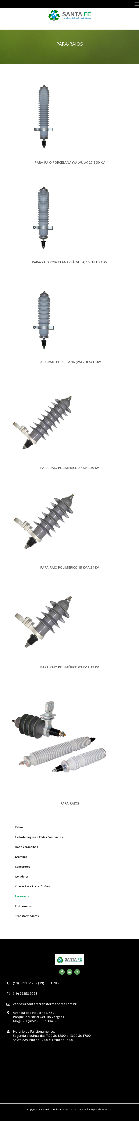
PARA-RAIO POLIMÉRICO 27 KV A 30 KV (69, 468)
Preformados (23, 906)
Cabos (19, 827)
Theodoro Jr (104, 1109)
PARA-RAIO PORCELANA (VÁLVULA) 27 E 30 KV (70, 162)
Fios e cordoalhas (26, 847)
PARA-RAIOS (69, 803)
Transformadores (27, 916)
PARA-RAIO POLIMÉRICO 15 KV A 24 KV (69, 567)
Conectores (22, 866)
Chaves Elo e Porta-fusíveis (33, 886)
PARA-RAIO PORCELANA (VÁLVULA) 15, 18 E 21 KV (69, 262)
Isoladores (22, 876)
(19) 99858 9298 (25, 993)
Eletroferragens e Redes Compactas (39, 837)
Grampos (21, 857)
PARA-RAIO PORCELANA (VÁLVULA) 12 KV (69, 362)
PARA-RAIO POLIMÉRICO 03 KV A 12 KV (69, 667)
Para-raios (22, 896)
